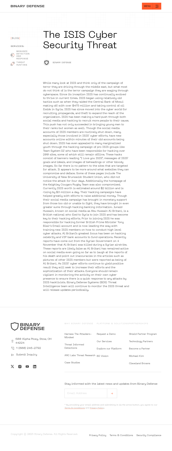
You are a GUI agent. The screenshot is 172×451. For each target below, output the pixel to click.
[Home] (43, 6)
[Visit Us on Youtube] (27, 366)
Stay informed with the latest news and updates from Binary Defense (110, 390)
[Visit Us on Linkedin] (34, 366)
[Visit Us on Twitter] (12, 366)
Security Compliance (148, 435)
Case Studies (72, 363)
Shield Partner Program (143, 334)
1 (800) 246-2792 (26, 348)
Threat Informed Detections (74, 346)
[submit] (112, 393)
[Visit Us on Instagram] (20, 366)
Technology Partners (141, 341)
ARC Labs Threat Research (79, 355)
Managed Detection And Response (20, 55)
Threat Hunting (19, 64)
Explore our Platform (109, 349)
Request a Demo (106, 334)
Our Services (104, 341)
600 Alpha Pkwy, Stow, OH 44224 (31, 341)
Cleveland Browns (139, 363)
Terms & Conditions (74, 408)
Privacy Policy (97, 408)
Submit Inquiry (24, 355)
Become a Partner (139, 349)
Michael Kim (136, 356)
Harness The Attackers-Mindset (78, 336)
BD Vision (102, 356)
